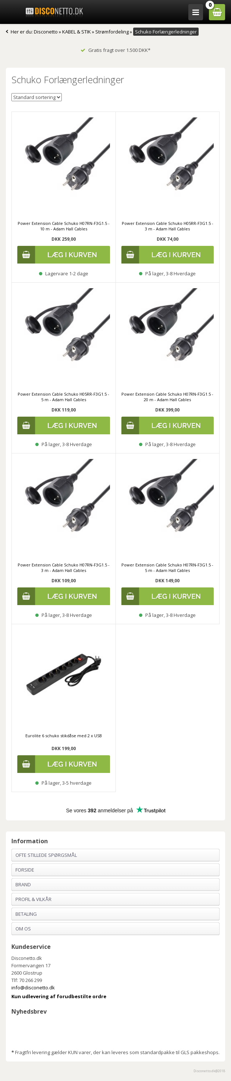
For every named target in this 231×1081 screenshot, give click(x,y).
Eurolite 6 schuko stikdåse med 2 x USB (63, 735)
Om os (23, 928)
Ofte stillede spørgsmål (46, 855)
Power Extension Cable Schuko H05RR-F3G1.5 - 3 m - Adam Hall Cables (167, 226)
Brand (23, 884)
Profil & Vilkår (33, 899)
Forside (24, 869)
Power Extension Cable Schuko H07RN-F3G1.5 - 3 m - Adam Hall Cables (64, 567)
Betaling (26, 914)
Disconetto (46, 31)
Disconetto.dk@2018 (209, 1070)
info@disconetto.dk (33, 987)
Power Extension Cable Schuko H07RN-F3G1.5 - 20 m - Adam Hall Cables (167, 396)
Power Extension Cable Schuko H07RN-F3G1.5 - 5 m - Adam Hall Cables (167, 567)
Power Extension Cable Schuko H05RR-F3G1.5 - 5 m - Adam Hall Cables (63, 396)
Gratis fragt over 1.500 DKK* (115, 50)
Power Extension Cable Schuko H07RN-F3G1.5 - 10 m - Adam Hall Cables (64, 226)
